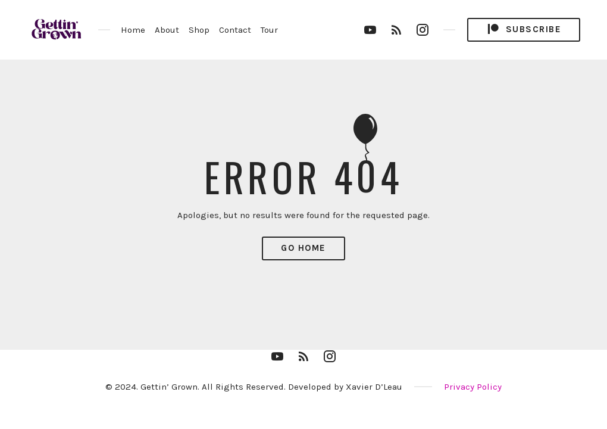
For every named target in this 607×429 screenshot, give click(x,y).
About (167, 29)
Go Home (303, 248)
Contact (235, 29)
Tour (269, 29)
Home (133, 29)
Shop (199, 29)
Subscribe (523, 29)
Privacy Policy (473, 386)
